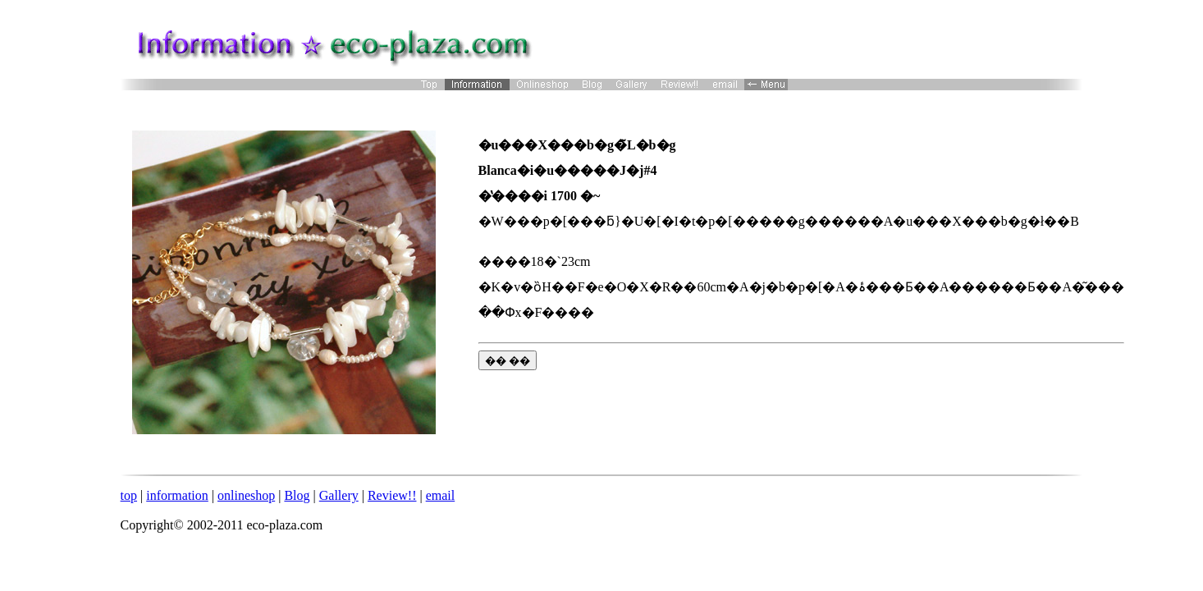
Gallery (339, 495)
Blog (296, 495)
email (440, 495)
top (129, 495)
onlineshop (246, 495)
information (177, 495)
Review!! (392, 495)
